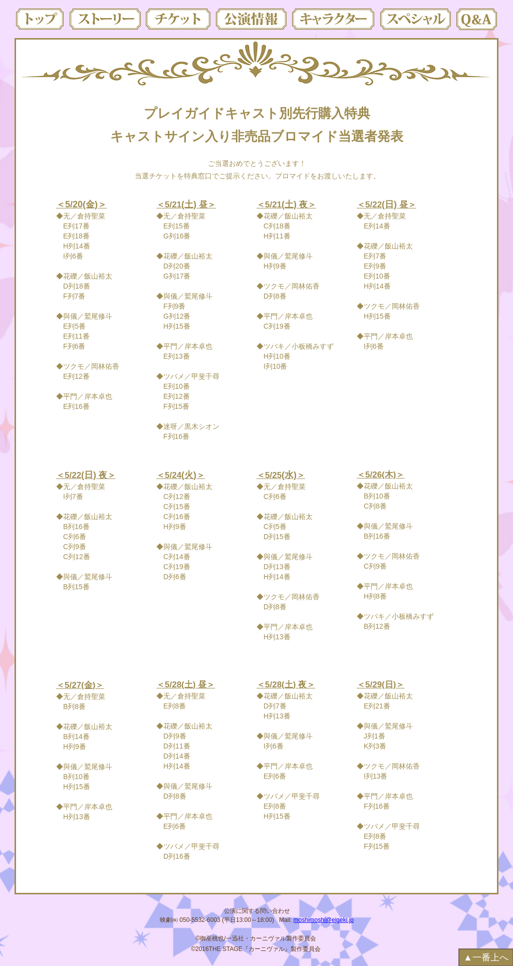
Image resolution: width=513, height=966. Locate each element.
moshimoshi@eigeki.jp (324, 919)
